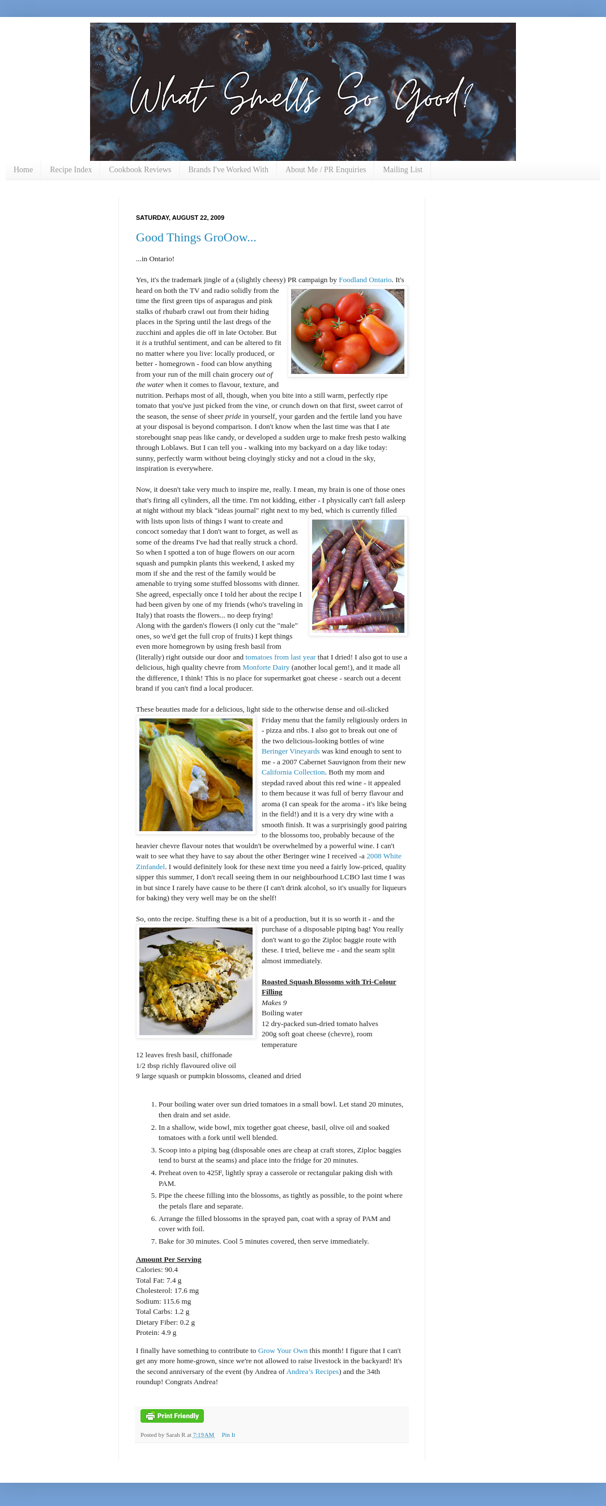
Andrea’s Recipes (313, 1371)
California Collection (293, 772)
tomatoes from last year (280, 657)
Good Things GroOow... (196, 237)
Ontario (380, 279)
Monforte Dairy (266, 667)
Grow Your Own (283, 1350)
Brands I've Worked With (228, 169)
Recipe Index (71, 169)
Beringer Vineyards (291, 751)
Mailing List (403, 169)
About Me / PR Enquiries (325, 169)
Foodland (354, 279)
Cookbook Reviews (140, 169)
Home (23, 169)
